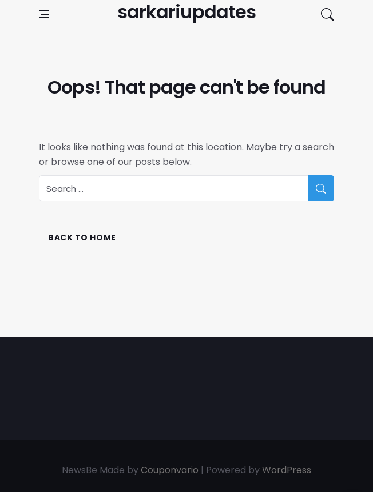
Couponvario (170, 470)
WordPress (286, 470)
